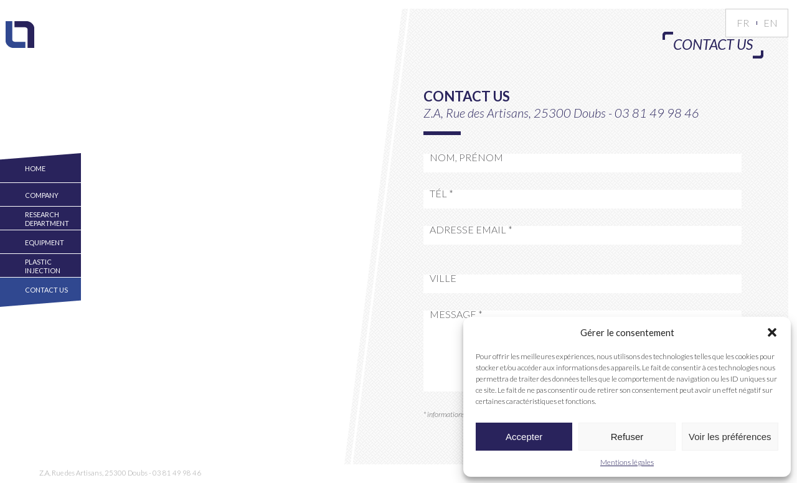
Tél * (441, 194)
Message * (456, 314)
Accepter (524, 436)
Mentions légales (627, 462)
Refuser (627, 436)
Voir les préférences (730, 436)
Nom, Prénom (466, 157)
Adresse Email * (471, 230)
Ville (443, 278)
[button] (772, 332)
